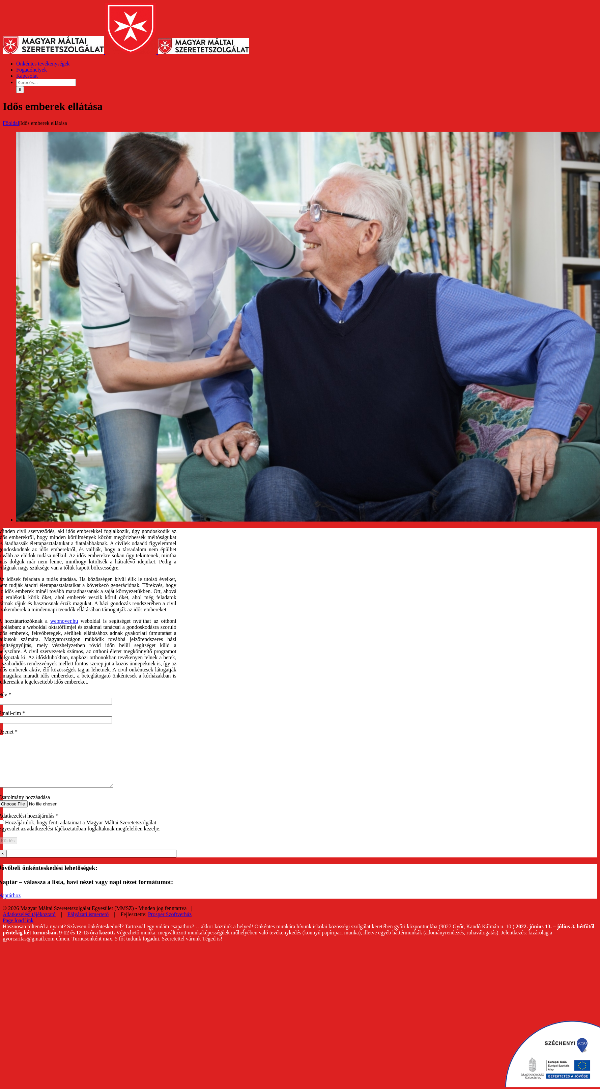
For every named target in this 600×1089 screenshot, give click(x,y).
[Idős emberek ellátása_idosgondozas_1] (308, 520)
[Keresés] (20, 89)
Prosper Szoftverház (170, 924)
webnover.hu (64, 621)
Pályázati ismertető (88, 924)
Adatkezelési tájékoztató (29, 924)
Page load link (18, 930)
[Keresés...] (46, 82)
